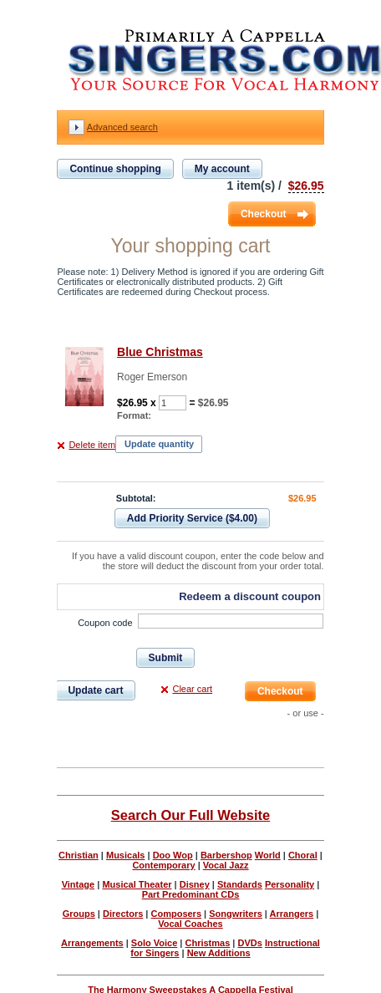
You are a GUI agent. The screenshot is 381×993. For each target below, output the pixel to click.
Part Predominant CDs (191, 894)
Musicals (125, 855)
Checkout (264, 214)
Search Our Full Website (190, 814)
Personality (289, 884)
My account (222, 169)
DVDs (249, 943)
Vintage (78, 884)
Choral (303, 855)
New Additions (219, 953)
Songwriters (235, 914)
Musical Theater (136, 884)
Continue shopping (114, 169)
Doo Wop (173, 855)
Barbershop (226, 855)
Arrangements (92, 943)
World (268, 855)
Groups (79, 914)
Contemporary (163, 865)
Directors (123, 914)
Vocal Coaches (190, 924)
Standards (239, 884)
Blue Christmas (160, 352)
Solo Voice (154, 943)
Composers (176, 914)
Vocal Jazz (226, 865)
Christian (78, 855)
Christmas (207, 943)
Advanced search (122, 127)
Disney (195, 884)
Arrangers (292, 914)
